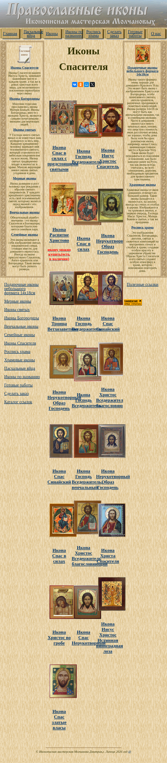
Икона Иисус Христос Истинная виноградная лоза (109, 637)
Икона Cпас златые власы (59, 719)
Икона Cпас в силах (84, 244)
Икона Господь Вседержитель (86, 156)
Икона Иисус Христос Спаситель (108, 158)
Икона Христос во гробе (59, 637)
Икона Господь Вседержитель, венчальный (87, 479)
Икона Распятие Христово (59, 235)
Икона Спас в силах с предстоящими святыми (62, 158)
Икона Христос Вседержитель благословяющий (114, 397)
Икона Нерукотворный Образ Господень (113, 243)
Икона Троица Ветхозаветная (62, 323)
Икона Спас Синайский (108, 323)
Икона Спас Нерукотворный (89, 637)
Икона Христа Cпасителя (108, 556)
